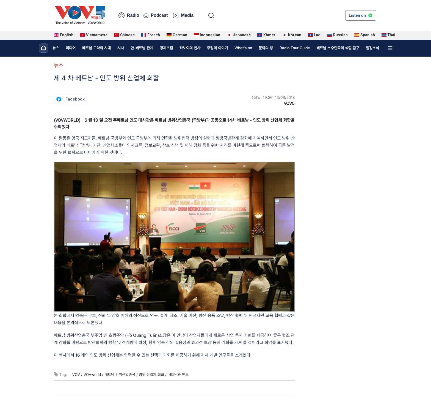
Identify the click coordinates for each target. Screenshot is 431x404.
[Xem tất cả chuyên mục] (390, 48)
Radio (128, 15)
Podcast (155, 15)
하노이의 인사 (189, 48)
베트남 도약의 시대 (96, 48)
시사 (120, 48)
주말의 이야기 (217, 48)
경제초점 (166, 48)
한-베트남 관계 (142, 48)
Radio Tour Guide (295, 48)
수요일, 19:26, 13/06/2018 (273, 97)
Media (183, 15)
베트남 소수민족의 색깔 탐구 (337, 48)
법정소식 (372, 48)
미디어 (71, 48)
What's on (243, 48)
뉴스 (56, 48)
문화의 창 (266, 48)
